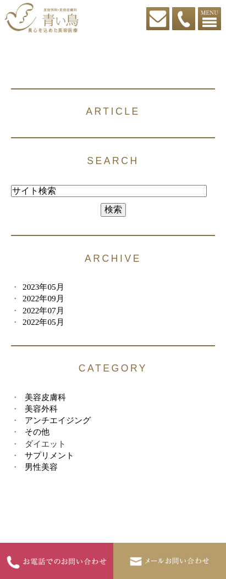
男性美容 (41, 466)
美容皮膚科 (45, 397)
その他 (37, 431)
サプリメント (49, 455)
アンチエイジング (58, 420)
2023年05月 (43, 286)
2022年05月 (43, 322)
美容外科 (41, 408)
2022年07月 (43, 310)
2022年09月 (43, 298)
